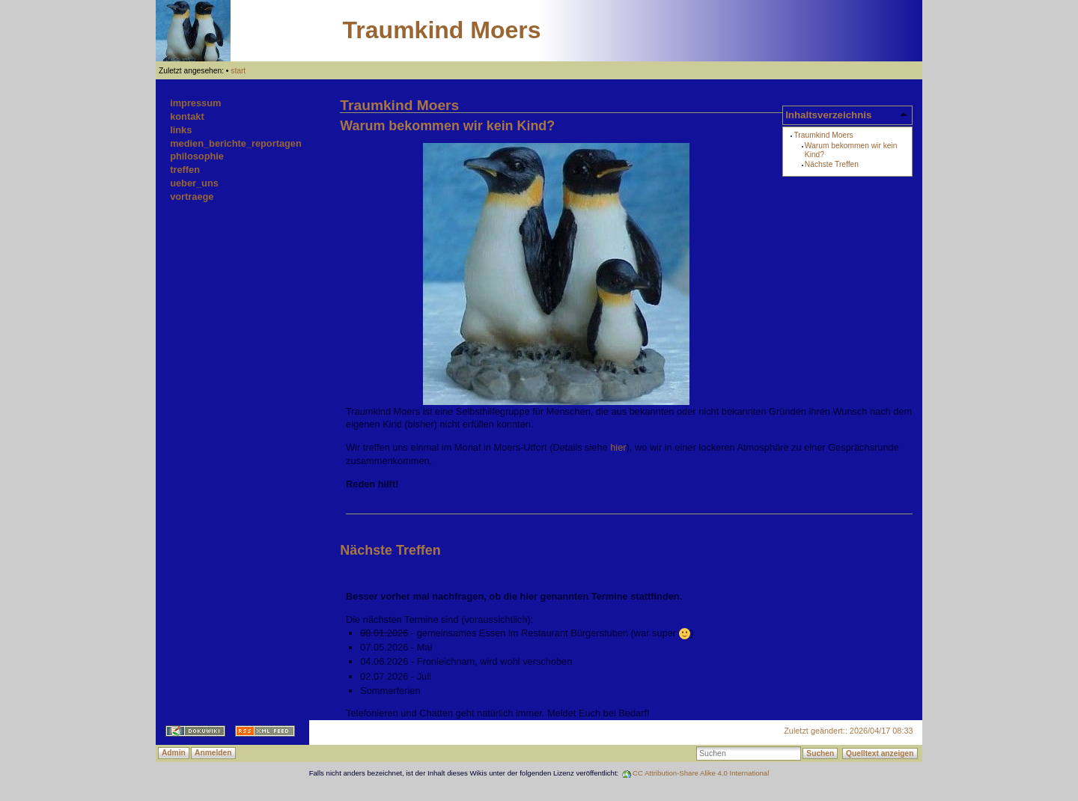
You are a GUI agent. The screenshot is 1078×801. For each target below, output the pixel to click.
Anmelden (213, 753)
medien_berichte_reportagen (236, 143)
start (238, 71)
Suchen (820, 753)
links (181, 129)
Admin (174, 753)
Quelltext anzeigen (879, 753)
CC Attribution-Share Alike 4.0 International (701, 773)
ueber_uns (194, 183)
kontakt (187, 116)
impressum (195, 103)
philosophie (197, 156)
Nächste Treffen (832, 164)
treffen (185, 169)
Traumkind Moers (442, 29)
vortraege (191, 196)
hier (618, 447)
